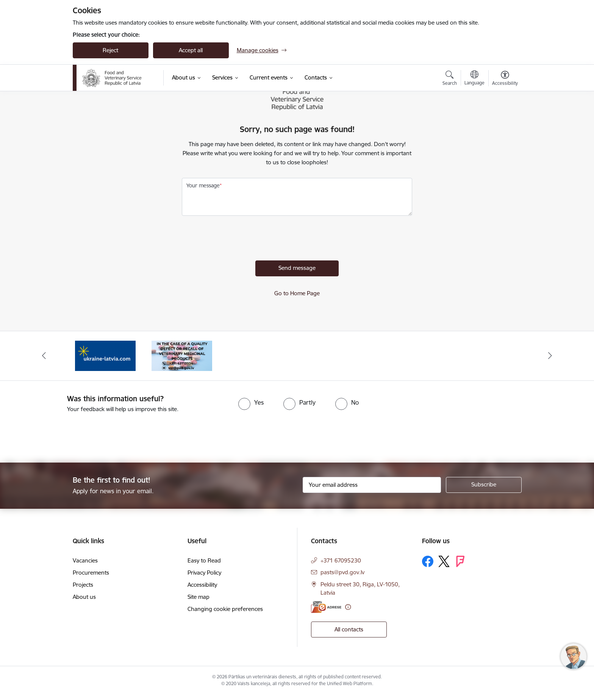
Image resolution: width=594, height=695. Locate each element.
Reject (110, 50)
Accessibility (202, 584)
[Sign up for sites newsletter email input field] (372, 485)
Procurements (91, 572)
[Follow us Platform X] (444, 561)
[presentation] (239, 240)
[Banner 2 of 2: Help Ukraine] (105, 355)
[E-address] (326, 607)
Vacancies (85, 560)
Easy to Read (204, 560)
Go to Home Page (297, 293)
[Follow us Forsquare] (460, 561)
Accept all (191, 50)
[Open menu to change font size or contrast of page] (505, 79)
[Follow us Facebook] (427, 561)
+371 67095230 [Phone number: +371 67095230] (340, 560)
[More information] (348, 607)
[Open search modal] (450, 79)
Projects (83, 584)
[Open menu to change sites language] (474, 78)
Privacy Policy (204, 572)
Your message (203, 185)
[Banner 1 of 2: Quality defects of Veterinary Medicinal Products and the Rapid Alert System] (182, 355)
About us (84, 596)
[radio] (251, 402)
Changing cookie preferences (225, 608)
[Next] (550, 356)
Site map (198, 596)
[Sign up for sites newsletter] (484, 485)
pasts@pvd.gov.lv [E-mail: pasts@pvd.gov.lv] (342, 572)
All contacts (349, 629)
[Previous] (44, 356)
